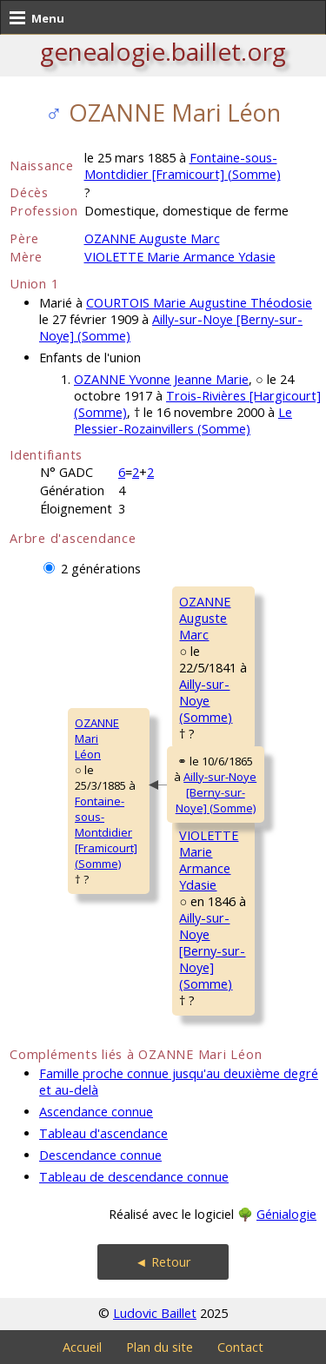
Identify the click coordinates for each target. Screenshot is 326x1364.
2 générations (101, 568)
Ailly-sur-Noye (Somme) (205, 700)
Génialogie (286, 1214)
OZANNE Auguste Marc (152, 238)
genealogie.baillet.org (163, 51)
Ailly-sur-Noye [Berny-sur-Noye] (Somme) (216, 792)
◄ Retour (162, 1262)
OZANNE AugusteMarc (204, 618)
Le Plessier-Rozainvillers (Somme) (183, 420)
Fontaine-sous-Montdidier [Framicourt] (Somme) (182, 165)
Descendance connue (100, 1155)
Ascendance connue (96, 1111)
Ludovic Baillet (154, 1313)
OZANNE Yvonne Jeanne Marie (161, 379)
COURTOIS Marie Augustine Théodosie (199, 303)
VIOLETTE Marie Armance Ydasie (180, 256)
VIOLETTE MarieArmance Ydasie (208, 860)
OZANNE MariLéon (97, 738)
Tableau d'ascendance (103, 1133)
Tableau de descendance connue (134, 1177)
